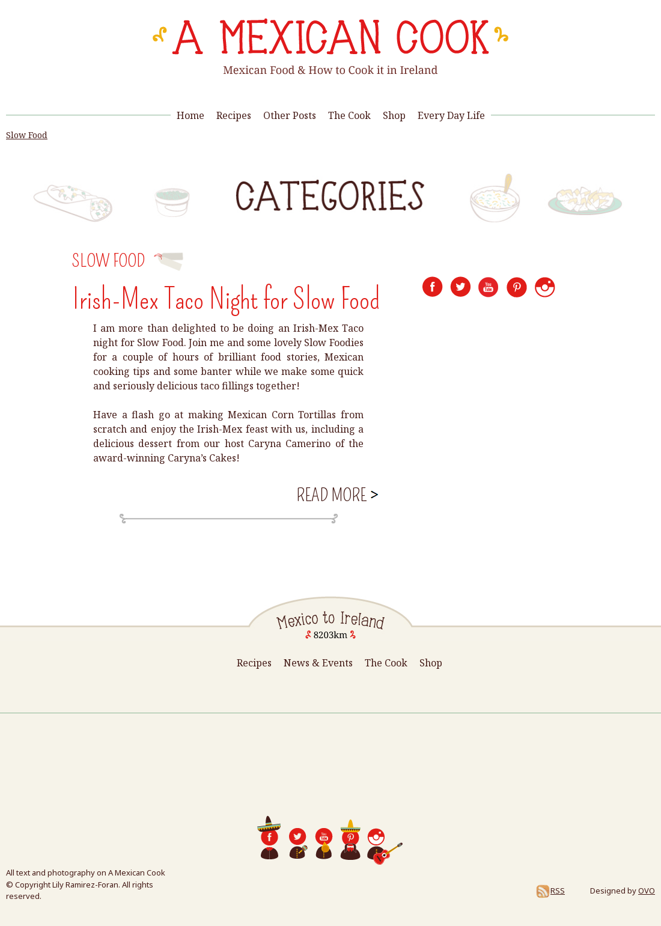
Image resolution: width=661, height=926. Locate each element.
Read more (337, 494)
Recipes (233, 115)
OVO (646, 890)
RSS (550, 890)
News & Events (318, 662)
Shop (394, 115)
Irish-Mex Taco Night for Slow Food (226, 299)
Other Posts (289, 115)
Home (190, 115)
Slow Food (26, 135)
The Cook (349, 115)
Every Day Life (451, 115)
